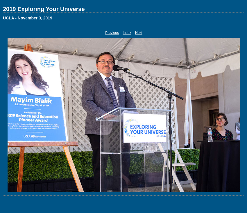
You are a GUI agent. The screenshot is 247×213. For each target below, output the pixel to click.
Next (138, 33)
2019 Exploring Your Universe (44, 9)
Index (127, 33)
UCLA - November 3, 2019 (27, 18)
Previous (112, 33)
